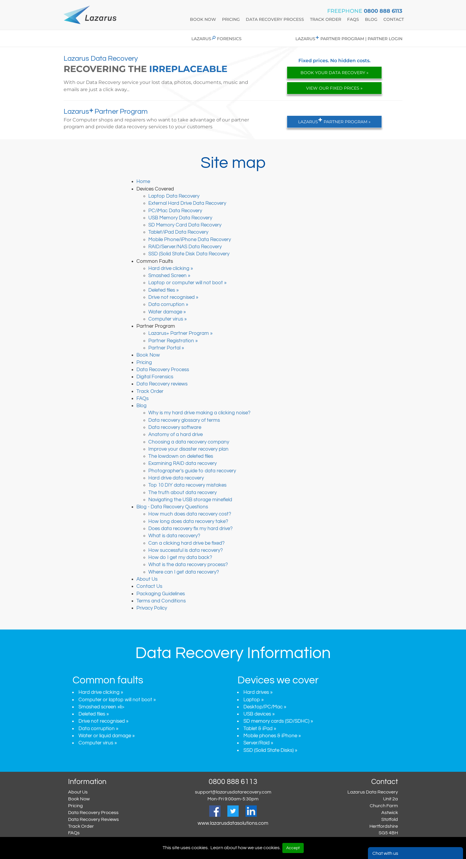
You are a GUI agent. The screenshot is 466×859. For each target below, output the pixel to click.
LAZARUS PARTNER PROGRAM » (334, 119)
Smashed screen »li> (101, 707)
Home (143, 181)
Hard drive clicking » (170, 268)
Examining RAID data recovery (182, 463)
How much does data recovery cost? (189, 514)
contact (393, 19)
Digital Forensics (154, 376)
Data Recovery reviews (162, 384)
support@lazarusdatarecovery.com (233, 792)
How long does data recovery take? (188, 521)
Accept (293, 848)
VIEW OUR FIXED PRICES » (334, 88)
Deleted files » (163, 290)
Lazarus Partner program (329, 38)
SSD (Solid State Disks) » (270, 750)
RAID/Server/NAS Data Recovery (185, 246)
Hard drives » (258, 692)
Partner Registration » (173, 340)
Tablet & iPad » (259, 728)
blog (371, 19)
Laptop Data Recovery (173, 196)
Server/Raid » (258, 743)
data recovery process (275, 19)
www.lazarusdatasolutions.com (233, 823)
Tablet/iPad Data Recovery (178, 232)
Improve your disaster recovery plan (188, 449)
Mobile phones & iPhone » (272, 735)
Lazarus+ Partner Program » (180, 333)
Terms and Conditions (161, 601)
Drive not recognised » (173, 297)
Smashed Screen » (169, 275)
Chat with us (385, 853)
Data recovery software (174, 427)
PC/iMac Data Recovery (175, 210)
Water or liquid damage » (106, 735)
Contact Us (149, 586)
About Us (147, 579)
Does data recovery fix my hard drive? (190, 528)
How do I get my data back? (180, 557)
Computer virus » (167, 319)
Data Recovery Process (162, 369)
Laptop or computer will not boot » (187, 282)
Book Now (148, 355)
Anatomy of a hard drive (175, 434)
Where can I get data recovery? (183, 572)
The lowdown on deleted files (180, 456)
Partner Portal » (166, 348)
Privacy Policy (151, 608)
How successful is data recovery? (185, 550)
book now (203, 19)
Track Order (149, 391)
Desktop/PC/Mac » (264, 707)
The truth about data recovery (182, 492)
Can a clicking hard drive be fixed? (186, 543)
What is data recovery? (174, 535)
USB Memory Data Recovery (180, 218)
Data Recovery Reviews (93, 819)
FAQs (142, 398)
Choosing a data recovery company (188, 442)
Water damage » (167, 312)
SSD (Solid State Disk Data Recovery (188, 254)
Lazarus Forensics (216, 38)
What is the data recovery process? (188, 564)
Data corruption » (168, 304)
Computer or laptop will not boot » (117, 699)
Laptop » (253, 699)
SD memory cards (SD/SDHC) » (278, 721)
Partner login (385, 38)
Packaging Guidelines (160, 593)
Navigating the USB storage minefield (190, 499)
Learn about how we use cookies (245, 847)
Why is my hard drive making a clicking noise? (199, 413)
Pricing (231, 19)
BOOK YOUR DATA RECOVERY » (334, 72)
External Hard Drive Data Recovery (187, 203)
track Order (325, 19)
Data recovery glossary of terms (184, 420)
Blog (141, 405)
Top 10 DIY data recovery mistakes (187, 485)
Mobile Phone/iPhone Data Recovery (189, 239)
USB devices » (259, 714)
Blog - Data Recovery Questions (172, 507)
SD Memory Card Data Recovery (184, 225)
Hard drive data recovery (176, 478)
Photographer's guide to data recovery (192, 471)
